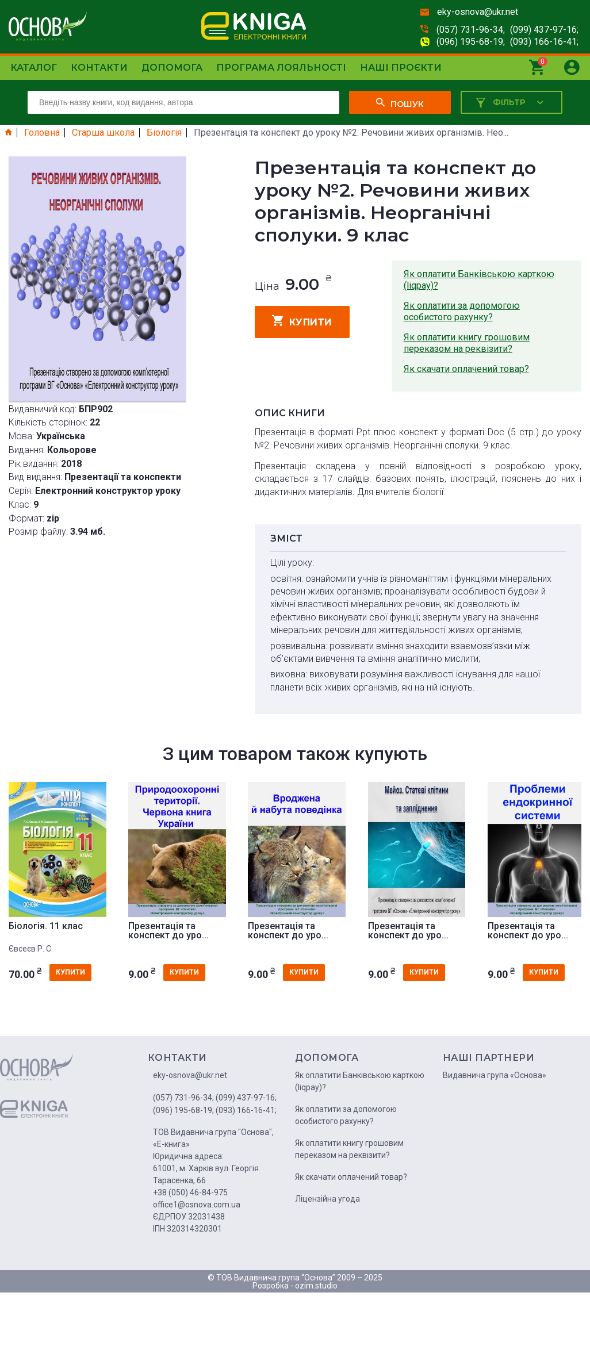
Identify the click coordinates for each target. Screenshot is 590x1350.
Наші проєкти (401, 67)
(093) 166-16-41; (544, 41)
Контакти (99, 67)
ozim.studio (316, 1286)
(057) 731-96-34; (470, 29)
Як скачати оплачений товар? (466, 368)
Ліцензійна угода (327, 1198)
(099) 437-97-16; (544, 29)
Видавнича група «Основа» (494, 1075)
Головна (42, 132)
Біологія (164, 132)
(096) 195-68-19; (470, 41)
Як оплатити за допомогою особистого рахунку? (462, 311)
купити (302, 321)
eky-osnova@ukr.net (477, 11)
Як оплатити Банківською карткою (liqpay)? (479, 280)
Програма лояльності (281, 67)
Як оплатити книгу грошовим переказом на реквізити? (467, 343)
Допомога (171, 67)
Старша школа (103, 132)
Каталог (33, 67)
